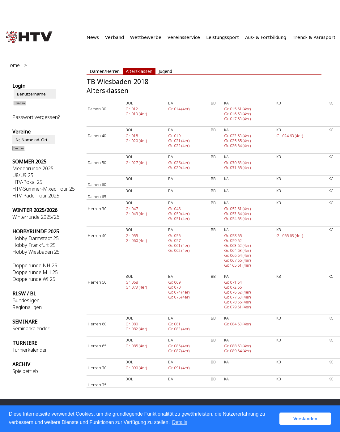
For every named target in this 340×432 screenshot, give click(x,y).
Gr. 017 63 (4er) (237, 118)
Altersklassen (139, 71)
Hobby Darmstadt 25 (35, 238)
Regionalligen (27, 307)
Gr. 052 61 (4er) (237, 208)
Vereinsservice (184, 37)
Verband (114, 37)
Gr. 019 (174, 135)
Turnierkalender (29, 349)
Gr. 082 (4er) (136, 329)
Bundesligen (26, 300)
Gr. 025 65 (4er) (237, 140)
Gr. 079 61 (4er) (237, 307)
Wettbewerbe (145, 37)
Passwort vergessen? (36, 117)
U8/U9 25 (22, 175)
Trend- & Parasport (313, 37)
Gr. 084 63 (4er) (237, 324)
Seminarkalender (30, 328)
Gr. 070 (174, 287)
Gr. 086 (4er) (178, 346)
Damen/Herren (105, 71)
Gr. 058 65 (233, 235)
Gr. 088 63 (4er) (237, 346)
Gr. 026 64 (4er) (237, 145)
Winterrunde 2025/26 (35, 217)
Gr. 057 (174, 240)
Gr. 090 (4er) (136, 368)
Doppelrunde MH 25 (35, 272)
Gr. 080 (131, 324)
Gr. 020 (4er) (136, 140)
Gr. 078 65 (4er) (237, 302)
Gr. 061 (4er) (178, 245)
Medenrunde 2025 (32, 168)
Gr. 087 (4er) (178, 351)
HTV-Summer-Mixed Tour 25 (43, 188)
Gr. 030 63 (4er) (237, 162)
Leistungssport (222, 37)
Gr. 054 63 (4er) (237, 218)
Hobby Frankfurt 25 (34, 245)
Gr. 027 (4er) (136, 162)
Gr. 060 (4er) (136, 240)
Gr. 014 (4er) (178, 109)
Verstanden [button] (305, 418)
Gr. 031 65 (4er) (237, 167)
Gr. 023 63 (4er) (237, 135)
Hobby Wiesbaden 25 (36, 251)
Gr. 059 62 (233, 240)
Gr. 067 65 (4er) (237, 260)
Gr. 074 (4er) (178, 292)
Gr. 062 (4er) (178, 250)
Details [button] (179, 422)
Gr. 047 (131, 208)
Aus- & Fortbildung (265, 37)
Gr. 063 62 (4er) (237, 245)
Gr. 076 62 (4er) (237, 292)
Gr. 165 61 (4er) (237, 265)
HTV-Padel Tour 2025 (35, 195)
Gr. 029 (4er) (178, 167)
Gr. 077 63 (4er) (237, 297)
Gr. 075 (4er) (178, 297)
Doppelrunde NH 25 (34, 265)
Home (13, 65)
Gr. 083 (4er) (178, 329)
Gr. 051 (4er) (178, 218)
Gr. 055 (131, 235)
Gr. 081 (174, 324)
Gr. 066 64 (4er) (237, 255)
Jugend (165, 71)
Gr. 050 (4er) (178, 213)
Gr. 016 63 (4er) (237, 113)
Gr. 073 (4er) (136, 287)
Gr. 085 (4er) (136, 346)
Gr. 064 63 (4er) (237, 250)
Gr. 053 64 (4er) (237, 213)
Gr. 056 (174, 235)
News (93, 37)
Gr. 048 (174, 208)
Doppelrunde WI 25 (33, 279)
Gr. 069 (174, 282)
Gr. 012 (131, 109)
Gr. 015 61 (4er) (237, 109)
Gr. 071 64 (233, 282)
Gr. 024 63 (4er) (289, 135)
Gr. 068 (131, 282)
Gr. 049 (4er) (136, 213)
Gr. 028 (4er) (178, 162)
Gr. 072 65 (233, 287)
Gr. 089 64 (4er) (237, 351)
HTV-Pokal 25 (27, 182)
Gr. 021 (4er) (178, 140)
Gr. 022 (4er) (178, 145)
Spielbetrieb (25, 371)
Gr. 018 (131, 135)
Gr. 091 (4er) (178, 368)
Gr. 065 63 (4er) (289, 235)
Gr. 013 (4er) (136, 113)
